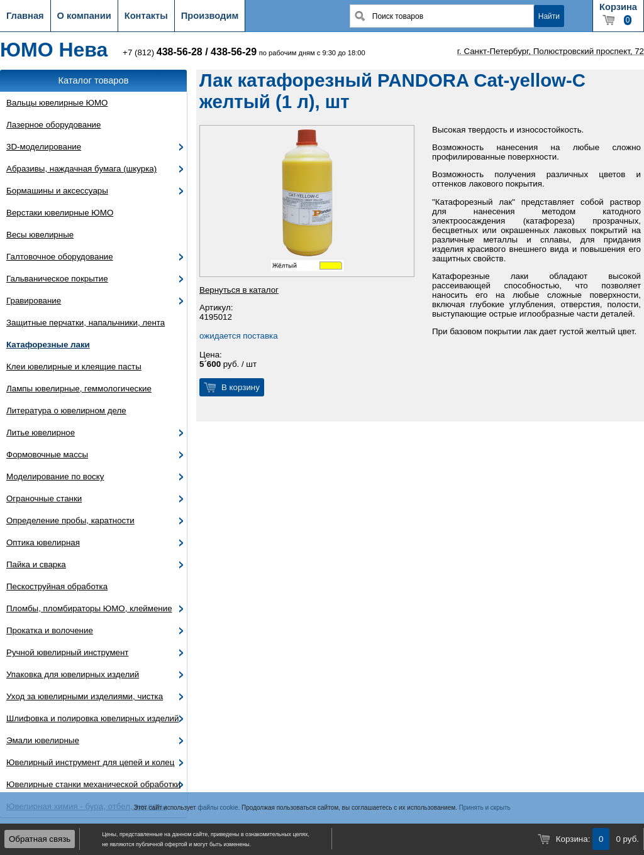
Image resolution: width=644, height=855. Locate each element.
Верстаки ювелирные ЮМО (59, 212)
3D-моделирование (43, 146)
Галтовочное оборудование (59, 256)
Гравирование (33, 300)
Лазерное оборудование (53, 124)
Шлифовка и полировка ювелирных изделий (92, 718)
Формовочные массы (47, 454)
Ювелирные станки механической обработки (93, 784)
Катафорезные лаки (48, 344)
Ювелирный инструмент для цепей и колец (90, 762)
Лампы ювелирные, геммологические (79, 388)
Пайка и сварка (36, 564)
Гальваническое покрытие (57, 278)
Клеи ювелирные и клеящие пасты (74, 366)
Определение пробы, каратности (70, 520)
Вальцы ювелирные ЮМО (57, 102)
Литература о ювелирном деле (66, 410)
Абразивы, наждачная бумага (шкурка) (81, 168)
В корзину (240, 387)
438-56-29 (234, 51)
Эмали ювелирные (42, 740)
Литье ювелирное (40, 432)
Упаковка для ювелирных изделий (72, 674)
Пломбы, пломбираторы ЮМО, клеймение (89, 608)
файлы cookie (217, 807)
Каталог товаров (93, 80)
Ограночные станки (44, 498)
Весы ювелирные (40, 234)
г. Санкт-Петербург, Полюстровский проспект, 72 (550, 51)
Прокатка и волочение (49, 630)
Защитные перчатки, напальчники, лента (85, 322)
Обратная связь (39, 839)
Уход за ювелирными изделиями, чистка (84, 696)
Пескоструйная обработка (57, 586)
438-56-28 (180, 51)
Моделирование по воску (55, 476)
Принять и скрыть (485, 807)
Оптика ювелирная (43, 542)
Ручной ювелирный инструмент (67, 652)
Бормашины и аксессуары (57, 190)
